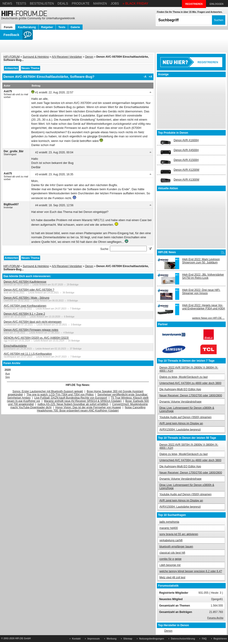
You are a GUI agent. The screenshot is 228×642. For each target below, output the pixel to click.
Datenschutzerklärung (183, 638)
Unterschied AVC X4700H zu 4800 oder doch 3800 (190, 383)
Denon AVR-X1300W (186, 179)
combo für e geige (170, 559)
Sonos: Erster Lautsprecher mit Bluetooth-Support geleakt (47, 391)
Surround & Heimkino (36, 56)
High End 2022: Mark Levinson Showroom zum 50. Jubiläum (201, 261)
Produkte (81, 3)
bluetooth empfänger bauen (176, 546)
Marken (100, 3)
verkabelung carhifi (171, 540)
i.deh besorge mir (170, 565)
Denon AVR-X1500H (186, 160)
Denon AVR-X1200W (186, 169)
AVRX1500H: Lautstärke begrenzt (180, 429)
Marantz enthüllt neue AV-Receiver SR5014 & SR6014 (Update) (83, 401)
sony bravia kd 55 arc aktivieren (178, 534)
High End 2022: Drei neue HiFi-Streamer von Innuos (201, 291)
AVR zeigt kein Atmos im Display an (181, 423)
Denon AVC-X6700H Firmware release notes (31, 329)
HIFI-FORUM (11, 56)
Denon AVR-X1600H (186, 140)
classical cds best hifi (172, 552)
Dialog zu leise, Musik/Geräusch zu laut (183, 377)
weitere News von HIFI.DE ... (208, 318)
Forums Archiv (215, 617)
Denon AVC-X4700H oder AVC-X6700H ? (29, 289)
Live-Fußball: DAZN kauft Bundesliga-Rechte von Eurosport (70, 397)
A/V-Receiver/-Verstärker (67, 56)
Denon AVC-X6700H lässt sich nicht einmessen (32, 321)
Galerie (75, 27)
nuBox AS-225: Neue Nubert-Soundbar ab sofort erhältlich (72, 404)
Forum (8, 27)
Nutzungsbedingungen (151, 638)
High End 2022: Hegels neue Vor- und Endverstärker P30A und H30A (203, 307)
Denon (89, 56)
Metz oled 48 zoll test (172, 577)
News (7, 3)
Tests (21, 3)
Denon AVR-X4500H (186, 150)
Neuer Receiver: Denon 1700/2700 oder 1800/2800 (190, 395)
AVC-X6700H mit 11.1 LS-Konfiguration (28, 353)
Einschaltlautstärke (15, 345)
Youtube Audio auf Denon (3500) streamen (185, 417)
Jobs (115, 3)
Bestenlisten (42, 3)
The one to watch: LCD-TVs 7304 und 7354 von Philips (60, 394)
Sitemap (127, 638)
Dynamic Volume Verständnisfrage (180, 401)
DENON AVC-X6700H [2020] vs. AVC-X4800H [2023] (36, 337)
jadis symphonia (169, 521)
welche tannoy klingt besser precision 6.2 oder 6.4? (190, 571)
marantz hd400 (168, 528)
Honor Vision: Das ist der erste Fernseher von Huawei (88, 407)
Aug (7, 373)
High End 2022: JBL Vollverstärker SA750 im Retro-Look (203, 276)
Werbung (112, 638)
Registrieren (220, 638)
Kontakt (76, 638)
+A (150, 76)
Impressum (93, 638)
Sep (7, 377)
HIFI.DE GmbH (23, 638)
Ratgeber (47, 27)
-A (145, 76)
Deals (63, 3)
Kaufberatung (27, 27)
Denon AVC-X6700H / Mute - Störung (26, 297)
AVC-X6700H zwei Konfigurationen (25, 305)
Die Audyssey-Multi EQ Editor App (180, 389)
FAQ (204, 638)
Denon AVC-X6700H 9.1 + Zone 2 (24, 313)
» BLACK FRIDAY (135, 3)
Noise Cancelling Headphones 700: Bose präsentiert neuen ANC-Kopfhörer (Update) (91, 409)
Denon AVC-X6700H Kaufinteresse (25, 281)
